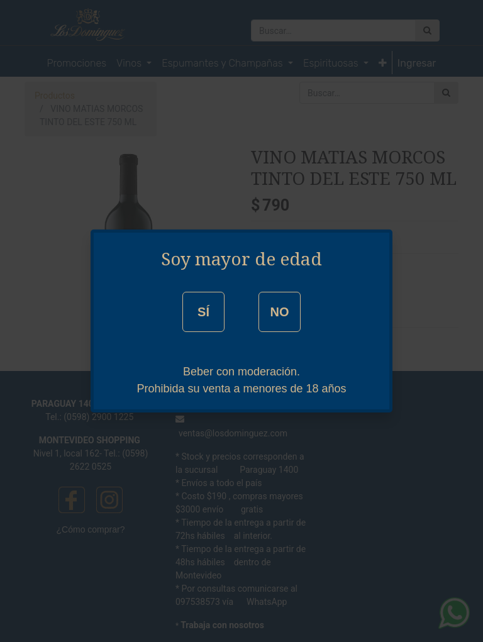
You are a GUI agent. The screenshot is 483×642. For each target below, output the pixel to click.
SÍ (203, 312)
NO (279, 312)
